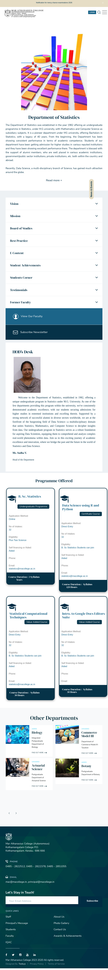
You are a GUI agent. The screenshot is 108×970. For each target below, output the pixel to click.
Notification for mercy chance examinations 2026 (54, 3)
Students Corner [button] (21, 278)
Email (11, 878)
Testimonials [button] (18, 291)
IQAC (9, 943)
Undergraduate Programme (33, 508)
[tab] (54, 204)
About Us (59, 918)
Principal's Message (17, 924)
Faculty (10, 937)
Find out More (37, 754)
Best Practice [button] (19, 241)
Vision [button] (14, 204)
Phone (12, 863)
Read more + (54, 180)
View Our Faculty (28, 317)
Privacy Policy (37, 965)
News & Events (91, 189)
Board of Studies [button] (21, 229)
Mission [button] (15, 216)
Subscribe (92, 902)
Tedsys (22, 965)
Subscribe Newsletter (30, 334)
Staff (8, 918)
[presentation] (9, 814)
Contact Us (60, 931)
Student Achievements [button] (25, 266)
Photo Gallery (61, 924)
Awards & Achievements (68, 937)
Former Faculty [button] (20, 303)
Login (92, 12)
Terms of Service (56, 965)
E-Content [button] (17, 253)
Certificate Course (91, 515)
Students (11, 931)
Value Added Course (37, 623)
